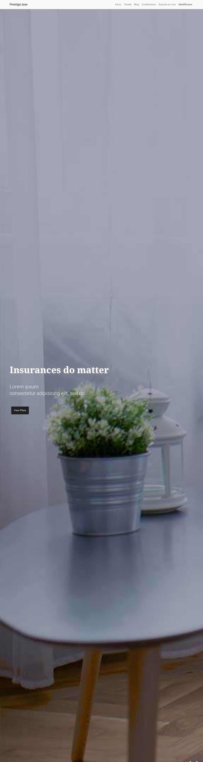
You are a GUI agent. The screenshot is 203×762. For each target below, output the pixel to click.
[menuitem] (118, 4)
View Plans (20, 410)
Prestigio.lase (19, 4)
